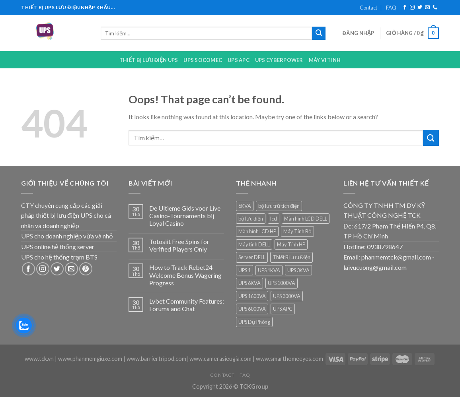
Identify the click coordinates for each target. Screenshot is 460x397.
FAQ (391, 7)
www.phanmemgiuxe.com (90, 358)
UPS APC (238, 60)
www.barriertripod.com (156, 358)
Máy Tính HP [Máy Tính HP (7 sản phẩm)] (291, 244)
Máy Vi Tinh (325, 60)
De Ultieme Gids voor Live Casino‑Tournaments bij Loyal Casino (184, 215)
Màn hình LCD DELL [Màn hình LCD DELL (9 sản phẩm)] (305, 218)
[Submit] (319, 33)
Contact (368, 7)
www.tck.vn (39, 358)
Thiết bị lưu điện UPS (148, 60)
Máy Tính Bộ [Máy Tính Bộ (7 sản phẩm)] (297, 231)
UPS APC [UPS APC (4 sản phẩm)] (282, 309)
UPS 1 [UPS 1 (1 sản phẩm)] (244, 270)
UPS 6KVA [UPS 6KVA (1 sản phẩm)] (249, 283)
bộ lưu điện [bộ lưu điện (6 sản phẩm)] (250, 218)
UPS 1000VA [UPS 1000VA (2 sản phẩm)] (281, 283)
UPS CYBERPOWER (279, 60)
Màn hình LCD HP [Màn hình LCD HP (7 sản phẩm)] (257, 231)
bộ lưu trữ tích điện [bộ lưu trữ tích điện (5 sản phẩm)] (279, 206)
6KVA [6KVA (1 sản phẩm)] (244, 206)
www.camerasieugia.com (220, 358)
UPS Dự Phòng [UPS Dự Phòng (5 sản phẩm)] (254, 322)
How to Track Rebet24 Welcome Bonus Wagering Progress (185, 274)
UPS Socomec (202, 60)
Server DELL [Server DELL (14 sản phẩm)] (251, 257)
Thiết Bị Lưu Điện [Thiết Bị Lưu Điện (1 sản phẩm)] (291, 257)
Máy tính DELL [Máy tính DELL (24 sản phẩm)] (254, 244)
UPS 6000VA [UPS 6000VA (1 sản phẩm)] (252, 309)
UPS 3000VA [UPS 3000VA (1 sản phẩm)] (286, 296)
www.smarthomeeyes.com (289, 358)
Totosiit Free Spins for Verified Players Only (179, 245)
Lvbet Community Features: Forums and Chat (186, 304)
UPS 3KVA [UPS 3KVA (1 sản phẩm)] (298, 270)
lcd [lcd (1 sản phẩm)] (273, 218)
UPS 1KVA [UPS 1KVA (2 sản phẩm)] (269, 270)
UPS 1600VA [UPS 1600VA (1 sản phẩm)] (252, 296)
